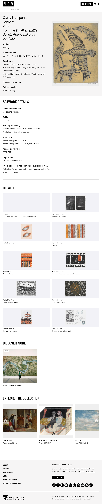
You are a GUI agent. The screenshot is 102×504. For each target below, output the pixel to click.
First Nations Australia (12, 161)
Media (5, 476)
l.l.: (20, 141)
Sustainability (9, 472)
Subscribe (58, 477)
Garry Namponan (15, 18)
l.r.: (20, 144)
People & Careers (10, 480)
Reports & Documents (12, 483)
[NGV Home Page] (8, 4)
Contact (6, 469)
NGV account (90, 471)
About (5, 465)
